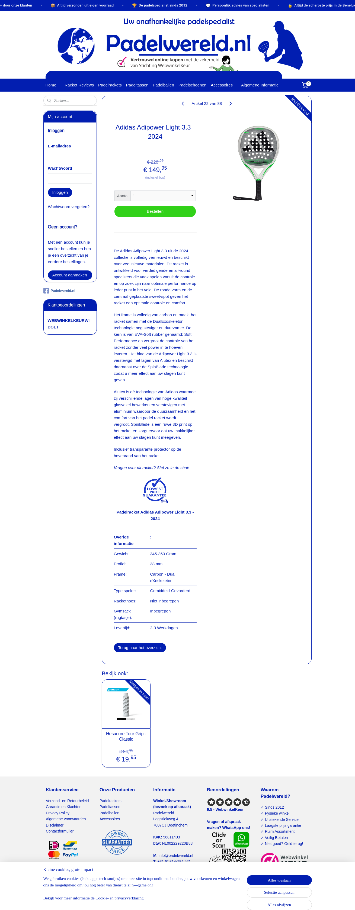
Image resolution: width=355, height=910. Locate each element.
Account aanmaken (69, 275)
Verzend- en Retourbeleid (67, 801)
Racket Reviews (79, 85)
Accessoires (222, 85)
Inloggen (60, 192)
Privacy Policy (57, 813)
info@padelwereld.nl (176, 855)
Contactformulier (60, 831)
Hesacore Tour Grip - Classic (126, 736)
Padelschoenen (192, 85)
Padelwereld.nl (59, 291)
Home (51, 85)
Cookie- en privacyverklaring (119, 898)
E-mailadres (59, 146)
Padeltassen (137, 85)
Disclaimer (54, 825)
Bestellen (155, 211)
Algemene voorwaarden (66, 819)
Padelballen (163, 85)
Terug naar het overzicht (140, 647)
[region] (141, 891)
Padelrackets (110, 85)
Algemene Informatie (260, 85)
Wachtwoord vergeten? (69, 206)
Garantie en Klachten (63, 807)
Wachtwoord (60, 168)
